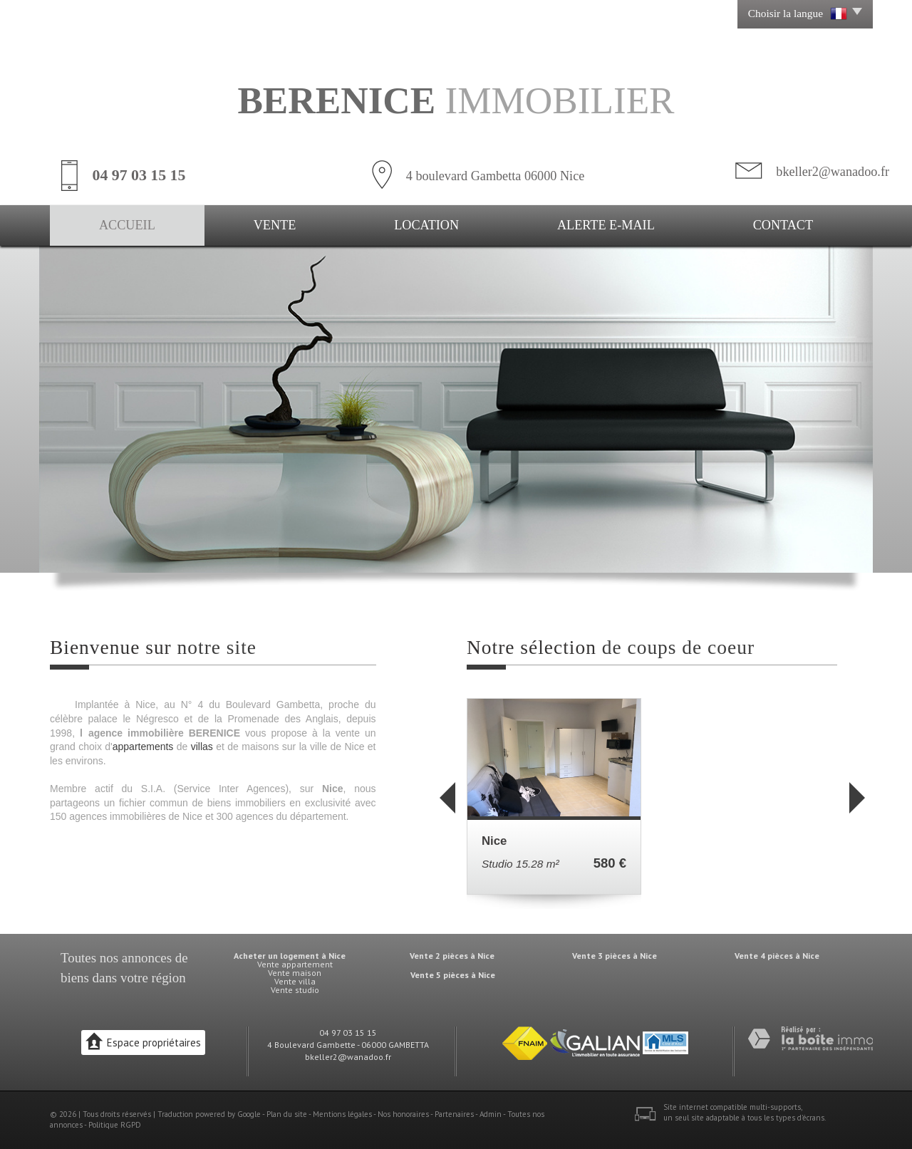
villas (202, 746)
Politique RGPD (114, 1125)
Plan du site (286, 1114)
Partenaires (454, 1114)
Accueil (127, 225)
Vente (275, 225)
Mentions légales (342, 1114)
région (168, 977)
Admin (491, 1114)
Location (426, 225)
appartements (143, 746)
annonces (147, 957)
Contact (783, 225)
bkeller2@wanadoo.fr (832, 172)
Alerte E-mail (606, 225)
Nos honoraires (403, 1114)
